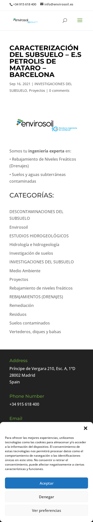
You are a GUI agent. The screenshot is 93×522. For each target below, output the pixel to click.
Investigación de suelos (31, 253)
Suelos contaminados (29, 323)
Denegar (46, 496)
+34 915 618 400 (24, 404)
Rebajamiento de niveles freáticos (41, 288)
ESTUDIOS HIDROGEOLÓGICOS (39, 236)
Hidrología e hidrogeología (34, 244)
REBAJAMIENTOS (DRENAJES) (36, 296)
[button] (85, 428)
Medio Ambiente (24, 270)
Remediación (21, 305)
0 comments (59, 90)
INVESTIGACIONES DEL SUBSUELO (41, 262)
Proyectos (37, 90)
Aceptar (47, 483)
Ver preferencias (46, 510)
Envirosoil (18, 227)
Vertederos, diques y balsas (35, 331)
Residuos (18, 314)
